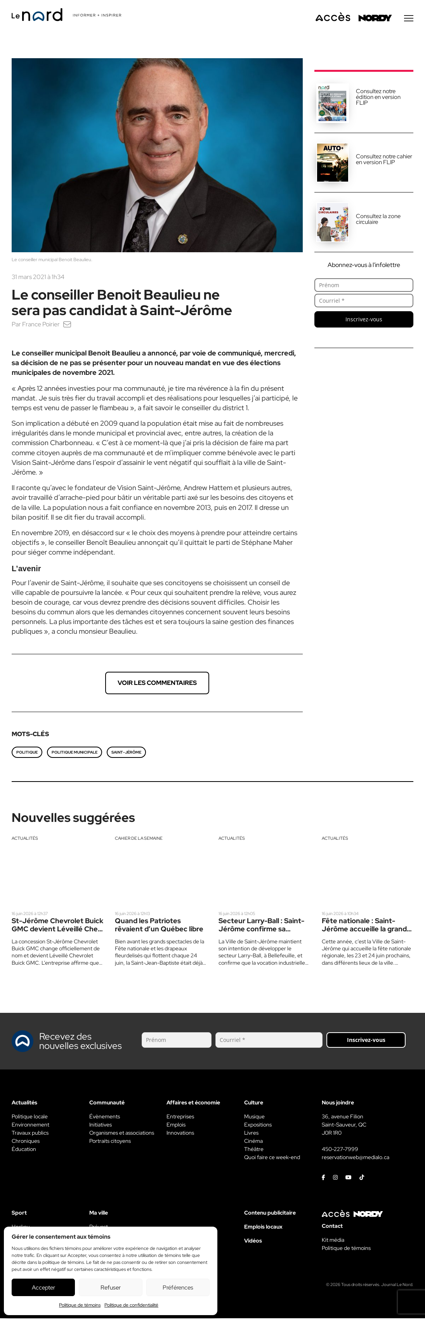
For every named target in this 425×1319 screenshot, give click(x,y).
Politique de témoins (80, 1305)
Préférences (178, 1287)
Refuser (111, 1287)
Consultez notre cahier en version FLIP (384, 160)
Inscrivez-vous (363, 320)
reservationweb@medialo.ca (355, 1157)
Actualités (25, 839)
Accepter (43, 1287)
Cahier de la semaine (139, 839)
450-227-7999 (340, 1149)
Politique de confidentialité (131, 1305)
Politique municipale (74, 753)
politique (27, 753)
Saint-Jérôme (126, 753)
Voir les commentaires (157, 683)
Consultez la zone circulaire (378, 220)
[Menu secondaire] (408, 19)
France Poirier (41, 325)
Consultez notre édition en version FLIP (378, 97)
